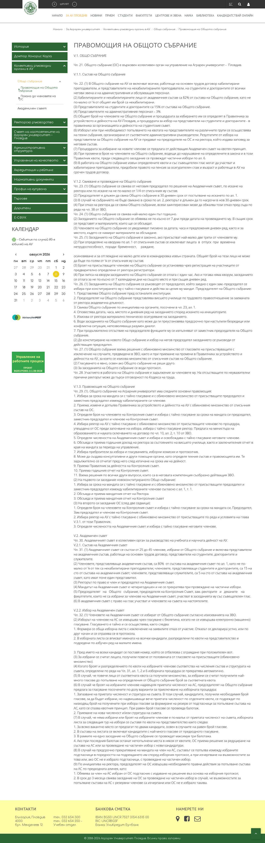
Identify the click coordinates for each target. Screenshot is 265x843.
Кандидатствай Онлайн (235, 15)
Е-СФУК (20, 217)
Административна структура (29, 149)
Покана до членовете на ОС (37, 98)
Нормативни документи (34, 179)
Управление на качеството (36, 160)
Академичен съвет (32, 108)
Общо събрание (164, 29)
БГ (231, 4)
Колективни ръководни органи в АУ (127, 29)
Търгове (20, 198)
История (21, 46)
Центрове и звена (168, 15)
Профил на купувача (30, 189)
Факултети (144, 15)
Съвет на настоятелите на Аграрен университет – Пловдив (37, 135)
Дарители (22, 208)
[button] (256, 833)
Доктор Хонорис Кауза (33, 56)
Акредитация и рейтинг (33, 170)
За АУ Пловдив (76, 15)
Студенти (125, 15)
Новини (96, 15)
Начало (57, 15)
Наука (189, 15)
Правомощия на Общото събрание (38, 89)
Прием (110, 15)
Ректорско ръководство (34, 122)
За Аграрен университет (83, 29)
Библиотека (205, 15)
